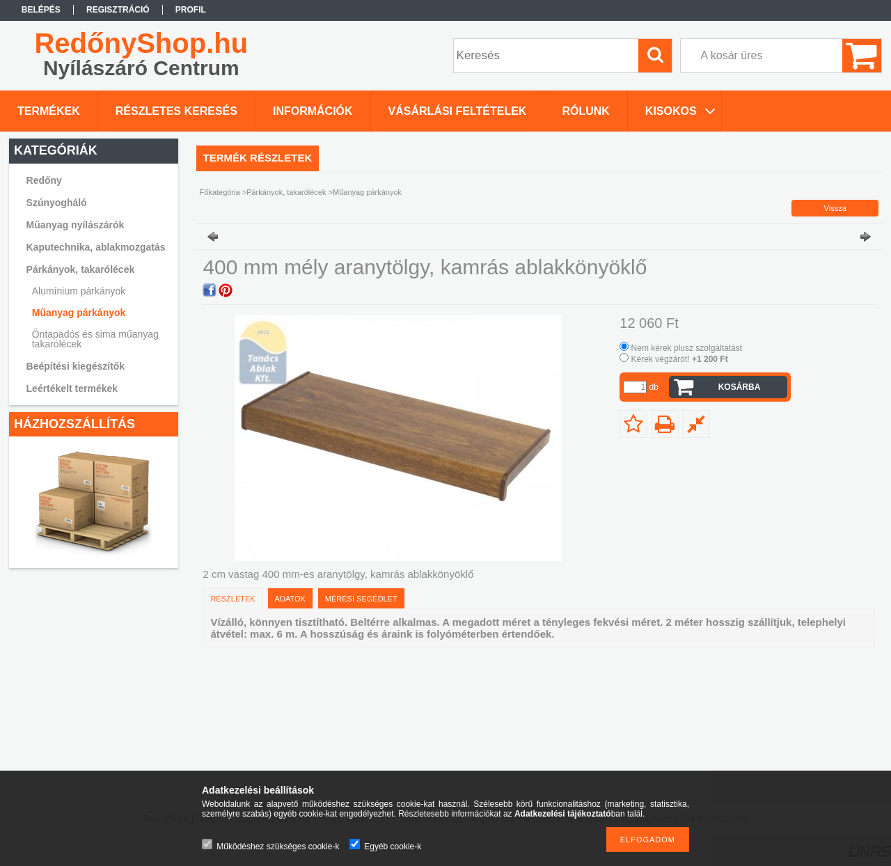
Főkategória (220, 192)
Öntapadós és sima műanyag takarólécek (95, 339)
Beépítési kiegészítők (75, 366)
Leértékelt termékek (72, 388)
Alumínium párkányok (79, 291)
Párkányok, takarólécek (286, 192)
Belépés (41, 10)
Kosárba (739, 387)
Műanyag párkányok (79, 312)
